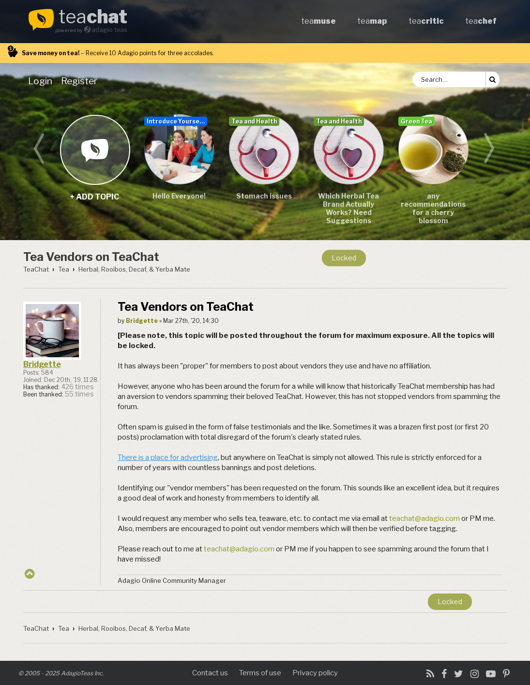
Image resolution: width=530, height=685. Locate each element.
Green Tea (416, 121)
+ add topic (95, 149)
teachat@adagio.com (424, 518)
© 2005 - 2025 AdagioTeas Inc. (61, 673)
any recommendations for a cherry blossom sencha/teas (433, 209)
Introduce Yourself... (177, 121)
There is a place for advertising (168, 457)
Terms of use (260, 673)
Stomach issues (264, 196)
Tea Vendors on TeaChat (91, 257)
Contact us (210, 673)
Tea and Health (254, 121)
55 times (79, 394)
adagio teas (109, 29)
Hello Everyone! (179, 196)
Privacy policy (315, 673)
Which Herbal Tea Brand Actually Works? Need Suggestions (348, 208)
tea (93, 17)
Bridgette (42, 364)
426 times (77, 386)
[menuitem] (42, 81)
